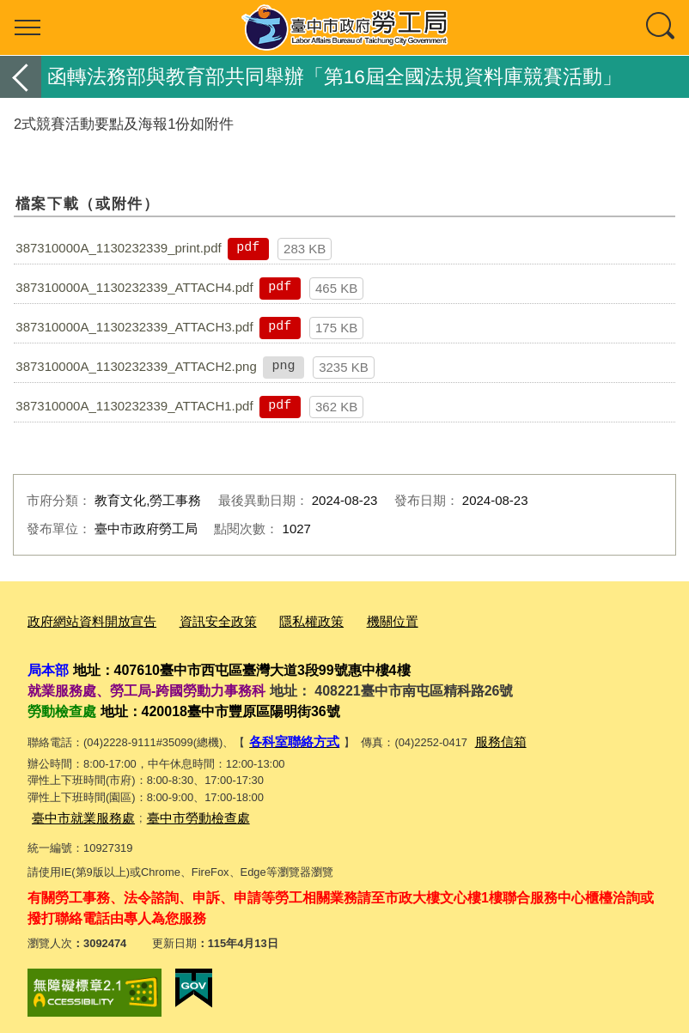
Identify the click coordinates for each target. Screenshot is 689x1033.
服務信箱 (485, 738)
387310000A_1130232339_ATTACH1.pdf (134, 405)
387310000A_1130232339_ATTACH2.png (136, 366)
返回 (20, 77)
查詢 (661, 27)
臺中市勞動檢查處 (178, 811)
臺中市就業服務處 (76, 811)
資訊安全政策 (195, 620)
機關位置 (353, 620)
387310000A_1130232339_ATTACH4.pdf (134, 287)
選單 (27, 27)
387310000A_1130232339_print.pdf (118, 247)
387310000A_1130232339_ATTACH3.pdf (134, 326)
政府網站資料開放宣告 (83, 620)
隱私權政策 (280, 620)
